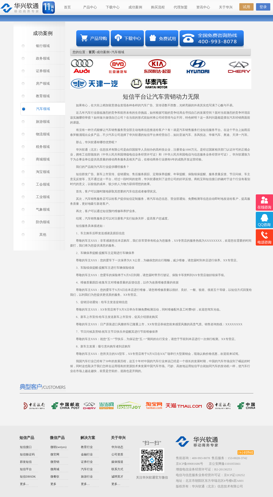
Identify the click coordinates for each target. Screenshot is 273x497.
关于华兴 (226, 7)
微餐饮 (54, 476)
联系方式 (117, 469)
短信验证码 (27, 454)
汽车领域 (43, 109)
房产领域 (43, 83)
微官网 (54, 454)
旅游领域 (43, 122)
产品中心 (90, 7)
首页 (67, 7)
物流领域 (43, 134)
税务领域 (43, 147)
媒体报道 (117, 462)
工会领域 (43, 184)
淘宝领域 (43, 172)
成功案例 (135, 7)
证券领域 (43, 71)
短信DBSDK (28, 476)
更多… (24, 484)
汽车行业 (87, 469)
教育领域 (43, 96)
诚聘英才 (117, 476)
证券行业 (87, 462)
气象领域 (43, 209)
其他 (42, 234)
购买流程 (158, 7)
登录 (263, 7)
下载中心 (113, 7)
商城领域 (43, 159)
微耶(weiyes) (58, 447)
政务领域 (43, 58)
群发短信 (26, 462)
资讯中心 (203, 7)
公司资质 (117, 454)
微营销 (54, 462)
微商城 (54, 469)
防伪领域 (43, 222)
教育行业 (87, 447)
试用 (246, 7)
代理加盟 (180, 7)
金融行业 (87, 454)
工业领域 (43, 197)
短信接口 (26, 447)
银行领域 (43, 46)
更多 (53, 484)
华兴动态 (117, 447)
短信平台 (26, 469)
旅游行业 (87, 476)
